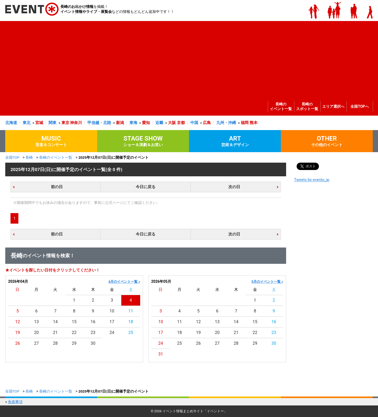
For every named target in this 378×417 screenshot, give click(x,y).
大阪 (172, 122)
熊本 (254, 122)
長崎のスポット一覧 (307, 106)
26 (17, 343)
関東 (52, 122)
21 (55, 332)
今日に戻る (145, 186)
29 (74, 343)
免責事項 (15, 402)
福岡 (245, 122)
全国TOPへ (359, 106)
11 (130, 310)
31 (160, 354)
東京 (65, 122)
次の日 (234, 186)
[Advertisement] (187, 58)
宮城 (39, 122)
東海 (133, 122)
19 (17, 332)
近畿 (159, 122)
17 (111, 321)
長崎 (29, 157)
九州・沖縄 (226, 122)
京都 (181, 122)
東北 (26, 122)
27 (36, 343)
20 (36, 332)
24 (111, 332)
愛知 (146, 122)
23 (93, 332)
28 (55, 343)
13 (36, 321)
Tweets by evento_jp (311, 179)
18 (130, 321)
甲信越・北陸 (99, 122)
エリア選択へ (333, 106)
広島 (207, 122)
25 (130, 332)
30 (93, 343)
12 (17, 321)
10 (111, 310)
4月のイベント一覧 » (124, 281)
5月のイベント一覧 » (267, 281)
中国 (194, 122)
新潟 (120, 122)
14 (55, 321)
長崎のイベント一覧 (281, 106)
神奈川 (76, 122)
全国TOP (12, 157)
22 (74, 332)
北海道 (11, 122)
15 (74, 321)
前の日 (57, 186)
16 (93, 321)
